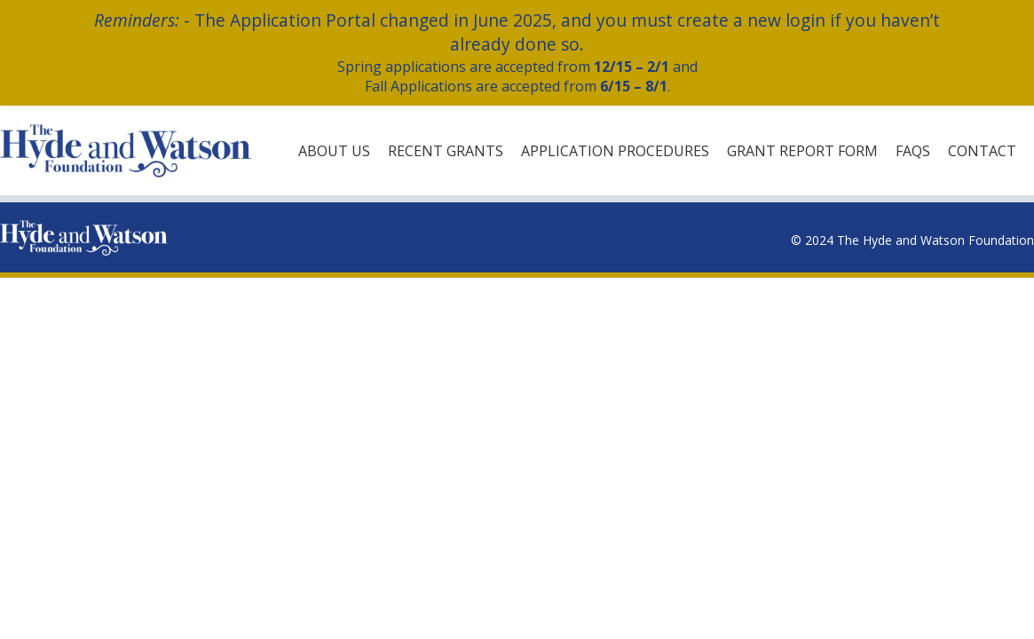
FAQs (913, 151)
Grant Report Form (802, 151)
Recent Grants (445, 151)
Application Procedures (615, 151)
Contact (982, 151)
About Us (334, 151)
